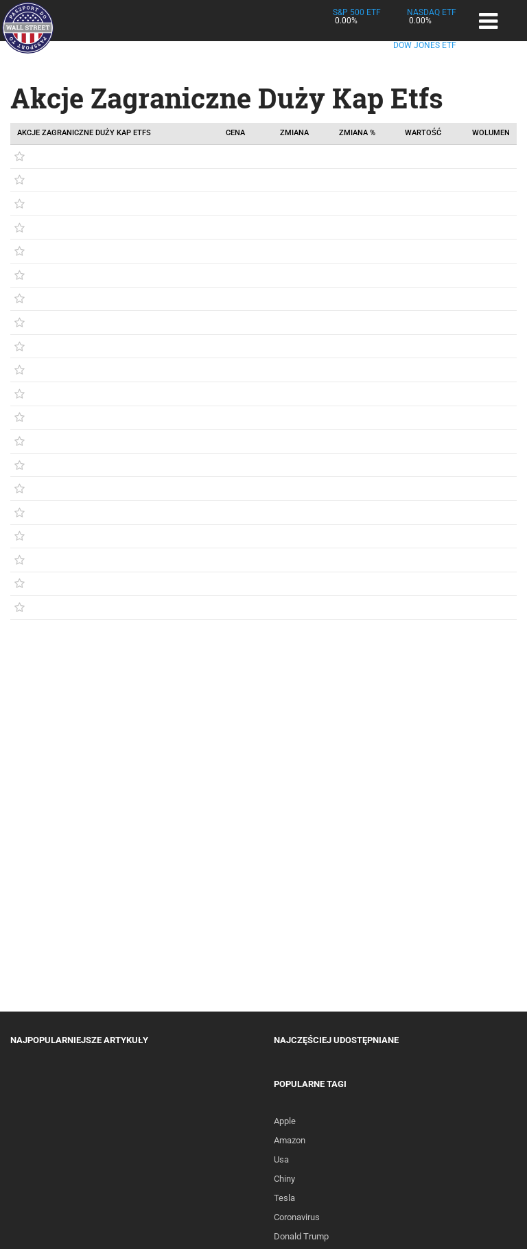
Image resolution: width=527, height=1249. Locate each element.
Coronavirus (297, 1217)
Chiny (284, 1179)
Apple (285, 1121)
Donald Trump (301, 1236)
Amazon (289, 1140)
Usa (281, 1159)
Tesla (284, 1198)
